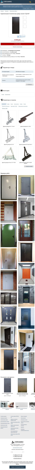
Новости (22, 427)
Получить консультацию (17, 46)
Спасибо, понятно (26, 8)
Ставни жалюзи (3, 416)
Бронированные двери (5, 421)
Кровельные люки (4, 425)
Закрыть (32, 8)
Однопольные (7, 94)
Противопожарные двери (17, 447)
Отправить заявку (17, 43)
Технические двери (4, 419)
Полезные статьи (24, 419)
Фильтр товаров (24, 416)
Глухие (3, 94)
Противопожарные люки (5, 423)
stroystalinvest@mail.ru (17, 458)
